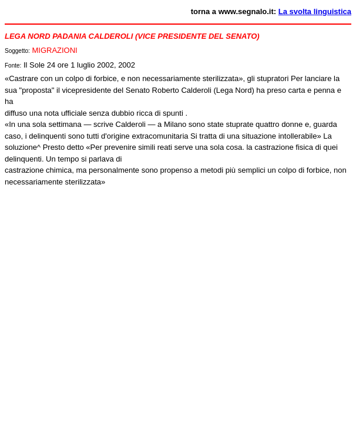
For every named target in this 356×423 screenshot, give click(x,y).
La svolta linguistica (314, 11)
